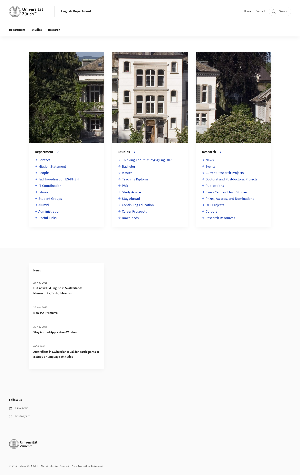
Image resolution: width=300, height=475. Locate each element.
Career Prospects (134, 211)
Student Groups (50, 198)
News (210, 160)
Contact (260, 11)
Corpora (212, 211)
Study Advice (131, 192)
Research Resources (220, 218)
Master (127, 172)
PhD (125, 185)
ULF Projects (215, 205)
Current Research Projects (225, 172)
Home (247, 11)
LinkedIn (18, 408)
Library (43, 192)
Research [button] (54, 30)
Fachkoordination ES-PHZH (58, 179)
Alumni (43, 205)
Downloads (130, 218)
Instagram (19, 416)
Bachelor (128, 166)
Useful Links (47, 218)
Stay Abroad (131, 198)
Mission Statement (52, 166)
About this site (49, 467)
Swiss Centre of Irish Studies (226, 192)
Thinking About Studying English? (147, 160)
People (43, 172)
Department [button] (17, 30)
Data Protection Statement (87, 467)
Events (210, 166)
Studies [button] (37, 30)
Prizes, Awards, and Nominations (230, 198)
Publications (215, 185)
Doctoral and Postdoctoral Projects (231, 179)
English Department (76, 11)
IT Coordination (50, 185)
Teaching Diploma (135, 179)
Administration (49, 211)
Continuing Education (138, 205)
